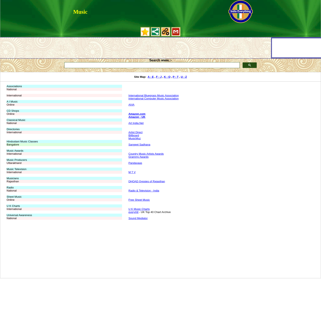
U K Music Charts (139, 209)
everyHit (133, 212)
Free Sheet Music (139, 199)
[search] (151, 65)
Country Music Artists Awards (146, 153)
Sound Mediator (138, 218)
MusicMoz (134, 138)
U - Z (184, 76)
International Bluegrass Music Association (153, 95)
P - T (176, 76)
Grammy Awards (138, 156)
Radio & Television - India (143, 190)
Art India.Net (136, 123)
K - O (167, 76)
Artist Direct (135, 132)
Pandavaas (135, 163)
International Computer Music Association (153, 98)
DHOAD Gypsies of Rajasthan (146, 181)
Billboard (133, 135)
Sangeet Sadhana (139, 144)
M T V (132, 172)
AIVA (131, 104)
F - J (159, 76)
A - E (151, 76)
